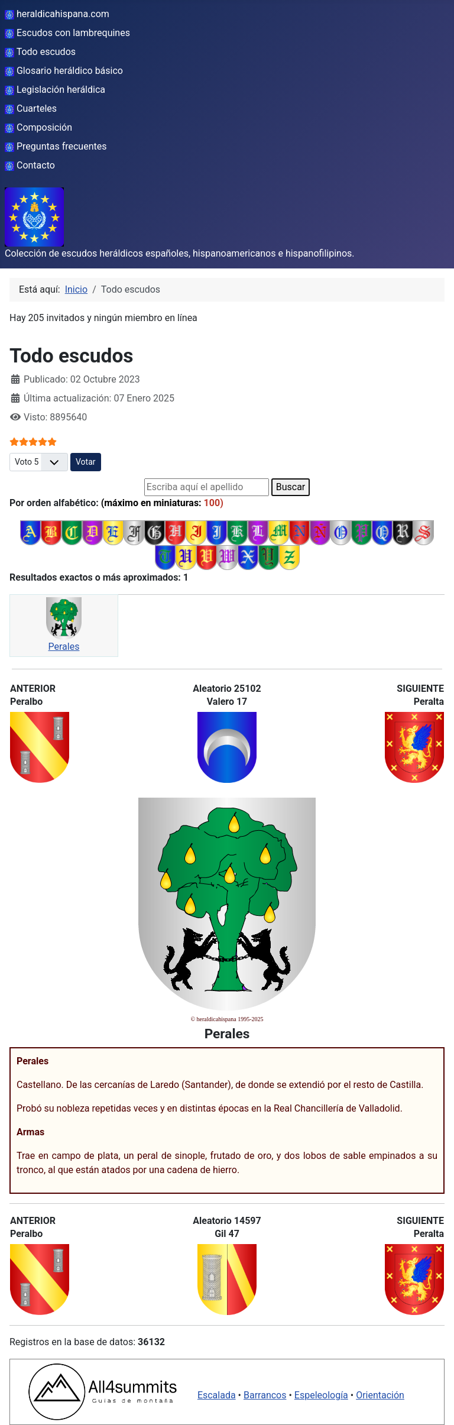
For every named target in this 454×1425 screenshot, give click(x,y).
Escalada (216, 1395)
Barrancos (265, 1395)
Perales (64, 646)
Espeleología (321, 1395)
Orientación (380, 1395)
